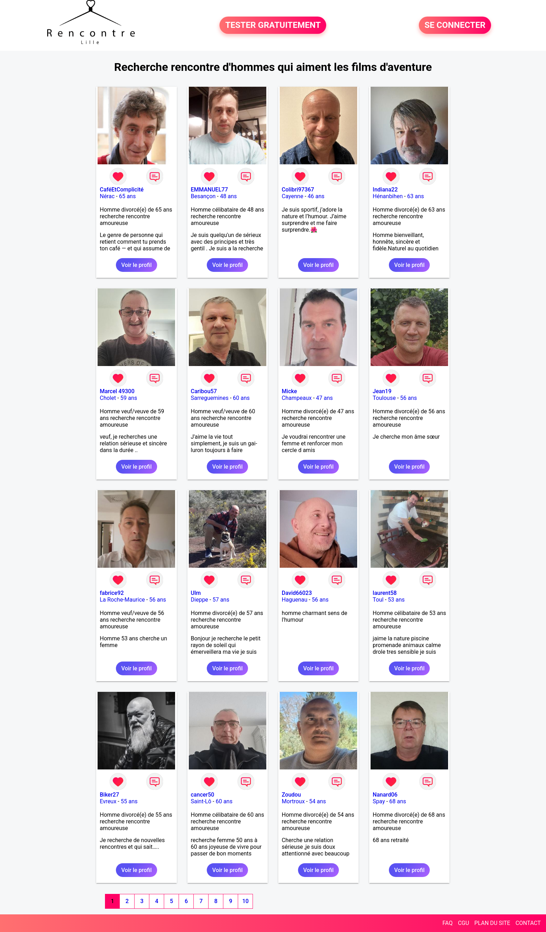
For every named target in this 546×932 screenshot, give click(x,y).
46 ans (316, 196)
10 (245, 901)
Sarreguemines (210, 398)
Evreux (108, 801)
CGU (463, 923)
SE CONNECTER (454, 25)
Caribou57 (204, 391)
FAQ (447, 923)
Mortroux (293, 801)
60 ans (241, 398)
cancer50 (203, 794)
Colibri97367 (298, 189)
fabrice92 (112, 593)
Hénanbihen (388, 196)
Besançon (203, 196)
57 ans (220, 599)
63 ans (415, 196)
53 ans (396, 599)
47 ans (324, 398)
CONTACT (528, 923)
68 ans (397, 801)
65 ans (127, 196)
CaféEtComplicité (121, 189)
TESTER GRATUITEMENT (273, 25)
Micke (289, 391)
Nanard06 (385, 794)
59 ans (128, 398)
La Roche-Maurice (122, 599)
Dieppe (199, 599)
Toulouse (384, 398)
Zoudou (291, 794)
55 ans (129, 801)
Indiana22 (385, 189)
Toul (378, 599)
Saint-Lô (201, 801)
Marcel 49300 (117, 391)
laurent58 (385, 593)
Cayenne (292, 196)
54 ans (317, 801)
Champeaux (297, 398)
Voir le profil (136, 265)
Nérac (107, 196)
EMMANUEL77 (209, 189)
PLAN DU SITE (492, 923)
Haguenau (295, 599)
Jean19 (382, 391)
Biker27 (109, 794)
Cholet (108, 398)
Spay (379, 801)
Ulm (196, 593)
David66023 (297, 593)
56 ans (408, 398)
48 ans (228, 196)
